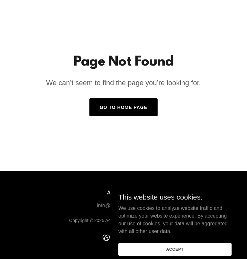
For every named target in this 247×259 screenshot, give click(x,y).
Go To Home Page (123, 107)
